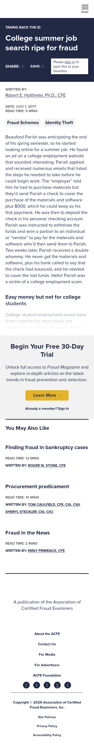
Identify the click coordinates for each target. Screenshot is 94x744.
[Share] (14, 66)
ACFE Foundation (47, 675)
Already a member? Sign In (47, 408)
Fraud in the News (27, 533)
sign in (70, 62)
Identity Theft (59, 122)
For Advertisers (47, 665)
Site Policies (47, 717)
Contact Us (47, 644)
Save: (36, 66)
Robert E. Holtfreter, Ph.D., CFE (35, 95)
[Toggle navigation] (85, 8)
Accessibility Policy (47, 735)
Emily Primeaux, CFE (46, 551)
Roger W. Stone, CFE (47, 465)
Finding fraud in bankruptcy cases (46, 447)
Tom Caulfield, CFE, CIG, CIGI (54, 504)
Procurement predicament (37, 486)
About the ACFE (47, 634)
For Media (47, 654)
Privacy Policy (47, 726)
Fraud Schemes (23, 122)
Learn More (44, 395)
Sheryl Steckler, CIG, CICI (29, 512)
